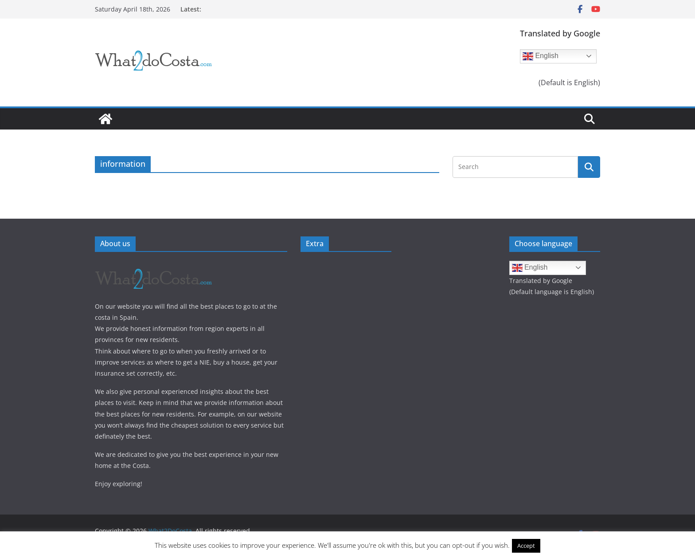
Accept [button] (526, 546)
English (540, 56)
